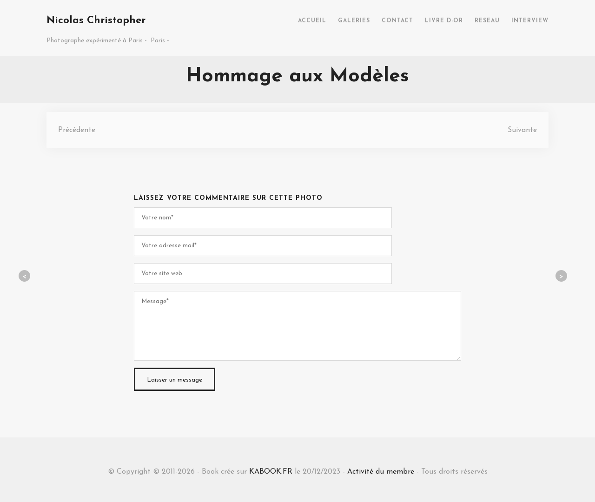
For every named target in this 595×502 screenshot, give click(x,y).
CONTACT (397, 21)
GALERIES (354, 21)
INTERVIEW (530, 21)
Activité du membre (380, 472)
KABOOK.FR (270, 472)
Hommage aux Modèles (297, 76)
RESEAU (487, 21)
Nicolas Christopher (95, 20)
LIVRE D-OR (444, 21)
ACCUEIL (312, 21)
